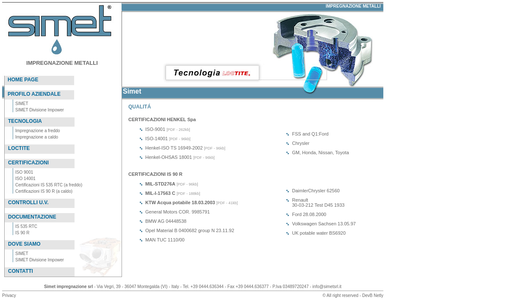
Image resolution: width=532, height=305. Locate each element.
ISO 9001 (24, 172)
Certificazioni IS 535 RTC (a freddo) (48, 185)
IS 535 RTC (26, 226)
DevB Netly (372, 295)
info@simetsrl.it (327, 286)
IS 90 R (22, 232)
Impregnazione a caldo (36, 137)
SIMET (21, 103)
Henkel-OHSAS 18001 (168, 157)
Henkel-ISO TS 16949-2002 (174, 147)
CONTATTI (20, 271)
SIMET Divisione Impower (39, 110)
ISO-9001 (155, 129)
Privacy (9, 295)
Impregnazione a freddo (37, 130)
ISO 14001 (25, 178)
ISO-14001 (156, 138)
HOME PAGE (23, 80)
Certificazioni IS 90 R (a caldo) (43, 191)
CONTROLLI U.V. (28, 202)
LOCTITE (19, 148)
